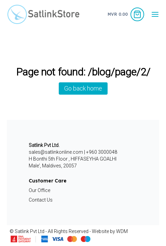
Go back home (83, 88)
